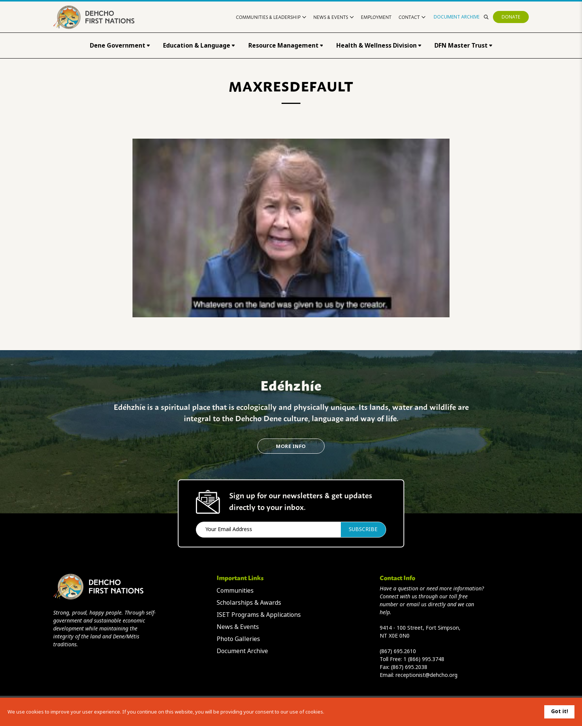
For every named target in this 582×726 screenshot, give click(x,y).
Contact (412, 16)
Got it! (559, 711)
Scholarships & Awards (249, 602)
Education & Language (199, 45)
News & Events (333, 16)
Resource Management (285, 45)
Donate (511, 17)
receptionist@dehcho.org (426, 675)
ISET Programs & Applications (259, 614)
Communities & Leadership (271, 16)
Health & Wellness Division (378, 45)
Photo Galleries (238, 639)
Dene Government (120, 45)
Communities (235, 590)
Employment (376, 16)
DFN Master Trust (463, 45)
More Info (291, 446)
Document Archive (456, 17)
